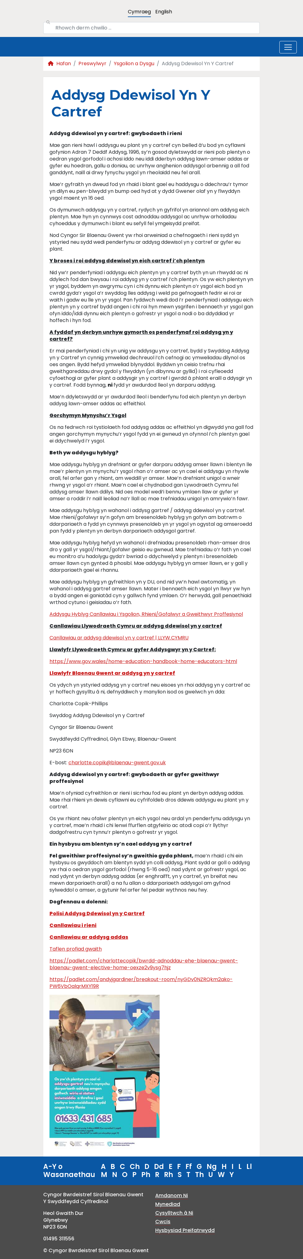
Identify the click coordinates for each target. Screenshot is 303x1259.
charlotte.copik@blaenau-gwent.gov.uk (117, 762)
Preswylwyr (92, 63)
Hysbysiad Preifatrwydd (185, 1230)
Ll (249, 1166)
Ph (145, 1174)
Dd (159, 1166)
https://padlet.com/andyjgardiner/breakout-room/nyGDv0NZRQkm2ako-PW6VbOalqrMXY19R (141, 983)
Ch (135, 1166)
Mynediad (167, 1204)
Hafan (59, 63)
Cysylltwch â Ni (174, 1212)
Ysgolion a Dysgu (134, 63)
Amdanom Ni (171, 1195)
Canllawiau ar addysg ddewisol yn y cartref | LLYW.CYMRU (119, 637)
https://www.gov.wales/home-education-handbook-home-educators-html (143, 661)
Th (199, 1174)
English (163, 11)
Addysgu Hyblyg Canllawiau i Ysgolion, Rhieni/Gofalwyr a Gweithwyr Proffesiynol (146, 614)
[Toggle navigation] (288, 47)
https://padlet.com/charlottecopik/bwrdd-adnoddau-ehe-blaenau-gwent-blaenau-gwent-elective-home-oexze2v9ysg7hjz (143, 964)
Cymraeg (139, 11)
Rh (168, 1174)
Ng (212, 1166)
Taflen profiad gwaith (75, 948)
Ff (188, 1166)
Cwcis (162, 1221)
